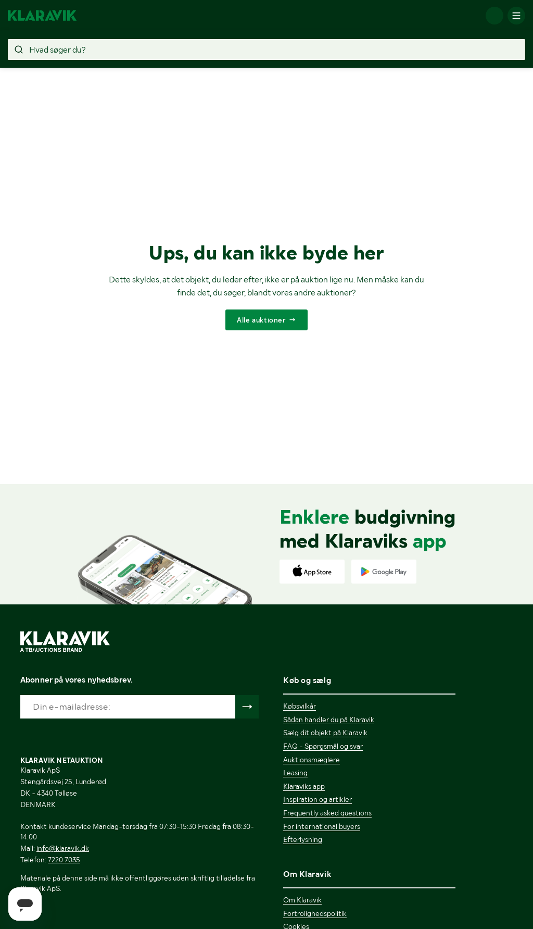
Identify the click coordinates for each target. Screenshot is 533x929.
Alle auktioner (261, 320)
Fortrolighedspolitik (315, 913)
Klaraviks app (304, 786)
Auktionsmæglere (311, 759)
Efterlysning (302, 839)
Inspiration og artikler (317, 799)
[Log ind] (494, 15)
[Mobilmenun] (516, 15)
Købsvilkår (299, 706)
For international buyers (321, 826)
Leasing (295, 773)
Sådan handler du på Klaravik (328, 719)
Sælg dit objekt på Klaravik (325, 732)
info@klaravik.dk (62, 848)
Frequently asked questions (327, 813)
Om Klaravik (302, 900)
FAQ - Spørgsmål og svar (323, 746)
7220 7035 (64, 860)
